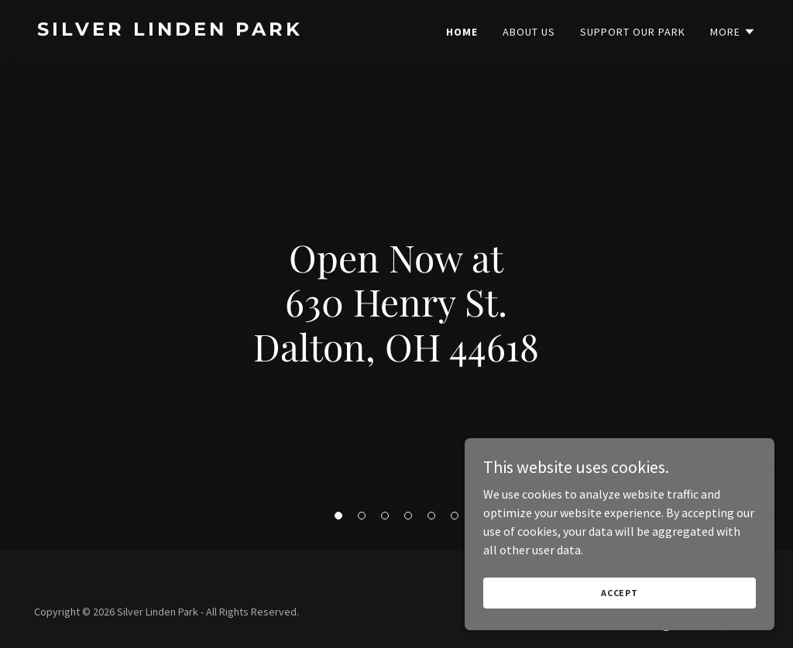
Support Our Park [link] (632, 32)
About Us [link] (529, 32)
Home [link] (462, 32)
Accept (619, 613)
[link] (210, 31)
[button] (338, 515)
